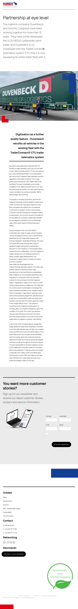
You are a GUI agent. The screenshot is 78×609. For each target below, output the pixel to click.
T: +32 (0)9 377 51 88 (10, 529)
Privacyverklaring (23, 596)
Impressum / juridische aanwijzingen (45, 596)
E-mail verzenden (8, 525)
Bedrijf (61, 425)
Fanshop (6, 505)
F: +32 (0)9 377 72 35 (10, 533)
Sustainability (7, 512)
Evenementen (7, 501)
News (5, 497)
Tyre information (8, 516)
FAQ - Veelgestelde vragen (11, 509)
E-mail (47, 425)
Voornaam (49, 416)
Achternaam (63, 416)
